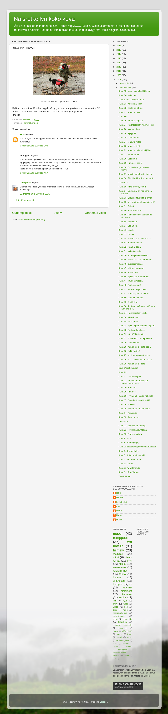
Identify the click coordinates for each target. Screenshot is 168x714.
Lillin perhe (25, 182)
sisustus (116, 655)
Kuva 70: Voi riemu (127, 159)
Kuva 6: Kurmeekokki (128, 451)
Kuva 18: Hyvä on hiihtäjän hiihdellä (135, 396)
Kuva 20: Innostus (127, 387)
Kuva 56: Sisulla (126, 230)
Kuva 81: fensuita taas (129, 112)
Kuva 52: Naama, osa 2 (129, 247)
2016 (119, 45)
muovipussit (119, 616)
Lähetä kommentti (25, 200)
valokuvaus (119, 567)
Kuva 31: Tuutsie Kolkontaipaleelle (135, 338)
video (115, 607)
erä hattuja (122, 544)
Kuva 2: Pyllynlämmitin (129, 468)
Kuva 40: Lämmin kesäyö (130, 297)
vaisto (129, 637)
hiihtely (118, 550)
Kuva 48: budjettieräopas (130, 264)
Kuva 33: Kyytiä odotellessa (131, 330)
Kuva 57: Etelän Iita (127, 226)
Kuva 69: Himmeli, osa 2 (130, 163)
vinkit (115, 643)
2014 (119, 54)
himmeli (27, 123)
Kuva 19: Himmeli (127, 392)
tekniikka (122, 622)
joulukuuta (124, 83)
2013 (119, 58)
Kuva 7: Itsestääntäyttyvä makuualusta (137, 447)
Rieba (23, 134)
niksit (116, 557)
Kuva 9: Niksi (124, 438)
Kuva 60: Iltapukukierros (130, 210)
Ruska (119, 519)
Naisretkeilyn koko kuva (44, 19)
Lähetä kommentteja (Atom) (31, 219)
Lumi (118, 506)
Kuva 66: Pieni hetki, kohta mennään (136, 178)
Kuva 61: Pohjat (126, 206)
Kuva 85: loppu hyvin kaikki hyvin (134, 91)
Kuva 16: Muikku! (126, 404)
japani (115, 646)
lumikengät (122, 649)
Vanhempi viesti (95, 212)
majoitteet (126, 590)
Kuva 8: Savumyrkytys (129, 442)
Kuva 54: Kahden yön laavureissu (134, 238)
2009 (119, 75)
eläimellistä (127, 631)
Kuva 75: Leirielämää (128, 137)
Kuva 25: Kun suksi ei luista (131, 364)
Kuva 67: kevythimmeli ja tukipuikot (135, 174)
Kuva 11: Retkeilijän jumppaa (132, 430)
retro (115, 619)
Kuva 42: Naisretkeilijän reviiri (132, 289)
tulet (125, 604)
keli (126, 607)
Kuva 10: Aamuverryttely (130, 434)
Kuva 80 (122, 116)
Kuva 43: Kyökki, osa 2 (129, 285)
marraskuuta (125, 87)
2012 (119, 62)
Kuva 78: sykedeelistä (129, 129)
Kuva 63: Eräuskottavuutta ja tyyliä (135, 198)
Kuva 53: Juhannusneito (130, 242)
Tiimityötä (123, 421)
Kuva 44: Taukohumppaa (130, 281)
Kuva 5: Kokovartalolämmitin (132, 455)
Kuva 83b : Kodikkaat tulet (131, 99)
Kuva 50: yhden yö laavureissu (133, 255)
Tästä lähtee (124, 476)
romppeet (120, 538)
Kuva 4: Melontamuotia (129, 459)
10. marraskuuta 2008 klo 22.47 (35, 194)
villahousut (119, 580)
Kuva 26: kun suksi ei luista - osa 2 (135, 359)
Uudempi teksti (22, 212)
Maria (119, 510)
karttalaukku (127, 646)
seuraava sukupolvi (122, 625)
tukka (122, 563)
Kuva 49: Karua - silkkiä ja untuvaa (135, 259)
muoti (35, 123)
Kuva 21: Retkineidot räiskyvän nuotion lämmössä (133, 381)
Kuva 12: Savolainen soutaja (132, 425)
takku (129, 634)
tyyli (125, 601)
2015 (119, 50)
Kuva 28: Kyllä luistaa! (129, 351)
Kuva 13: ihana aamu (128, 417)
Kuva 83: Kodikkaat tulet (130, 104)
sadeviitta (127, 619)
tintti (114, 658)
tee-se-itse (122, 628)
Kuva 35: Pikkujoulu (128, 321)
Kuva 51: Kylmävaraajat (130, 251)
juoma (119, 634)
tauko (122, 574)
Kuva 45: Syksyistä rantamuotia (133, 276)
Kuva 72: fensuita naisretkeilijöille (134, 150)
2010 (119, 71)
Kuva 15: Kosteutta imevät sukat (134, 408)
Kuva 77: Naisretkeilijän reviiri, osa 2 (136, 125)
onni (129, 560)
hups (125, 610)
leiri (115, 601)
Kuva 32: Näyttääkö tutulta (131, 334)
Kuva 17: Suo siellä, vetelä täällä (134, 400)
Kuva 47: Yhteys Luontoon (131, 268)
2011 (119, 67)
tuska (115, 631)
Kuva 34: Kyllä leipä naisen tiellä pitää (136, 325)
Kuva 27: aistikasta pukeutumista (134, 355)
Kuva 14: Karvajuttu (127, 413)
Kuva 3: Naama (125, 463)
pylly (115, 604)
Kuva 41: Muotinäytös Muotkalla (133, 293)
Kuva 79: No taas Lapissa (130, 120)
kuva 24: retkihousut (128, 368)
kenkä (119, 637)
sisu (115, 610)
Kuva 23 (122, 372)
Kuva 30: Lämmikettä (128, 342)
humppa (118, 584)
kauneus (127, 594)
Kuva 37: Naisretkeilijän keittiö (133, 313)
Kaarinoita (123, 182)
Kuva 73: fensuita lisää (129, 146)
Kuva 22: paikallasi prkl (129, 376)
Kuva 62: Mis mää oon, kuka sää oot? (136, 202)
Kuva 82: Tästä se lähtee (130, 108)
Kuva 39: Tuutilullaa (127, 302)
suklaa (126, 655)
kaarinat (127, 587)
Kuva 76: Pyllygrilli (127, 133)
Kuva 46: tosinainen (128, 272)
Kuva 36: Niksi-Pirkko (128, 317)
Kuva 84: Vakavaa (127, 95)
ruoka (122, 597)
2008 (119, 79)
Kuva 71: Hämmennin (128, 154)
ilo (130, 584)
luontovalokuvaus (120, 652)
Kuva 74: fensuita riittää (129, 142)
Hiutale (119, 497)
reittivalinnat (120, 570)
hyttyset (126, 643)
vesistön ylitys (122, 640)
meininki (118, 553)
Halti (118, 493)
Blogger (103, 702)
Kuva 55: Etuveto (126, 234)
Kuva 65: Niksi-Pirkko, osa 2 (132, 187)
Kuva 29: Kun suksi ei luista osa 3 (134, 347)
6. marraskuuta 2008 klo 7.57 (34, 173)
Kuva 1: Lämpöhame (128, 472)
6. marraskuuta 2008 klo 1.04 (34, 146)
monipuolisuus (120, 613)
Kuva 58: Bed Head (127, 221)
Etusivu (58, 212)
